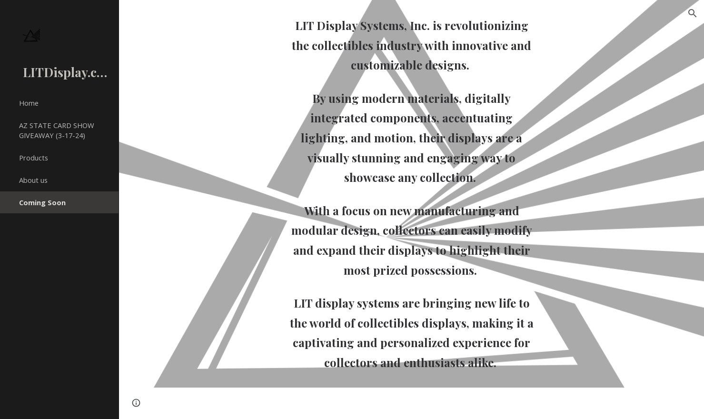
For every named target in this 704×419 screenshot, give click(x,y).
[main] (411, 193)
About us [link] (33, 180)
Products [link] (33, 157)
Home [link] (29, 103)
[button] (692, 13)
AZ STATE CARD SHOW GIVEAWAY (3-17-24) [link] (56, 130)
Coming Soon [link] (42, 202)
